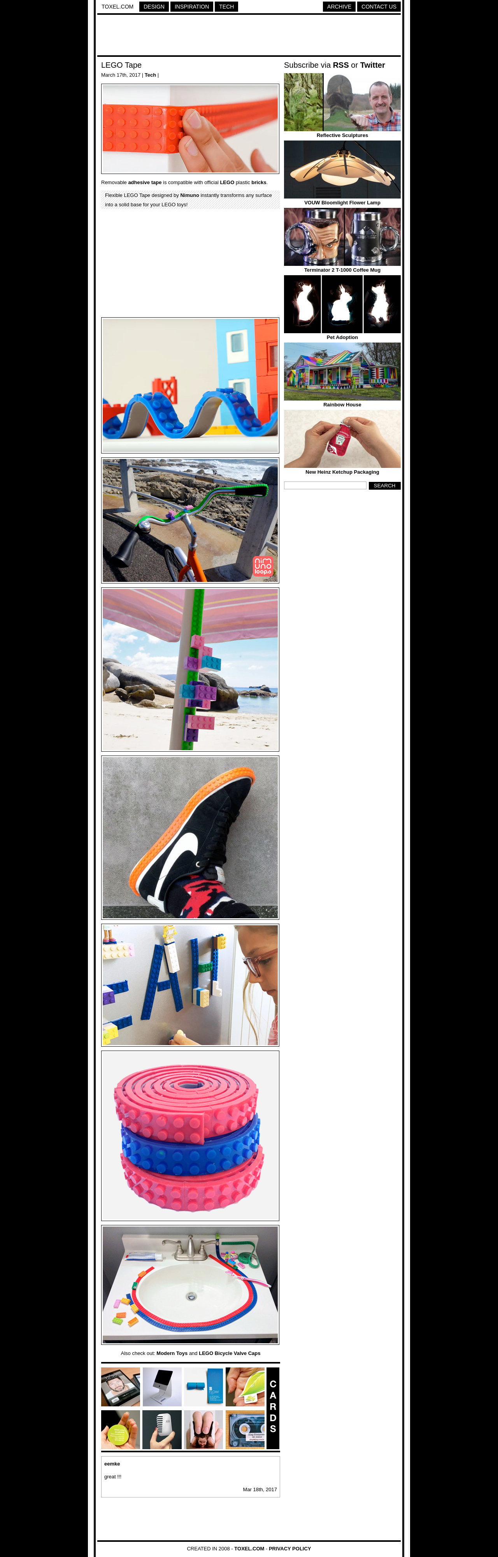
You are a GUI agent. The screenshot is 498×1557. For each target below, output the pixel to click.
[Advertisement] (249, 36)
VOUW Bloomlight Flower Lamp (342, 203)
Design (154, 7)
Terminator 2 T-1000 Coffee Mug (342, 270)
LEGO (227, 182)
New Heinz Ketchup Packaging (342, 472)
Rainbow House (342, 405)
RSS (341, 65)
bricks (258, 182)
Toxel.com (117, 7)
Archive (339, 7)
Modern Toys (172, 1353)
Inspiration (192, 7)
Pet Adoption (342, 337)
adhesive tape (144, 182)
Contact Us (378, 7)
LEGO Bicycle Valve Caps (229, 1353)
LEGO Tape (121, 65)
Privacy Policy (290, 1549)
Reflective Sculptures (342, 135)
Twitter (372, 65)
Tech (226, 7)
